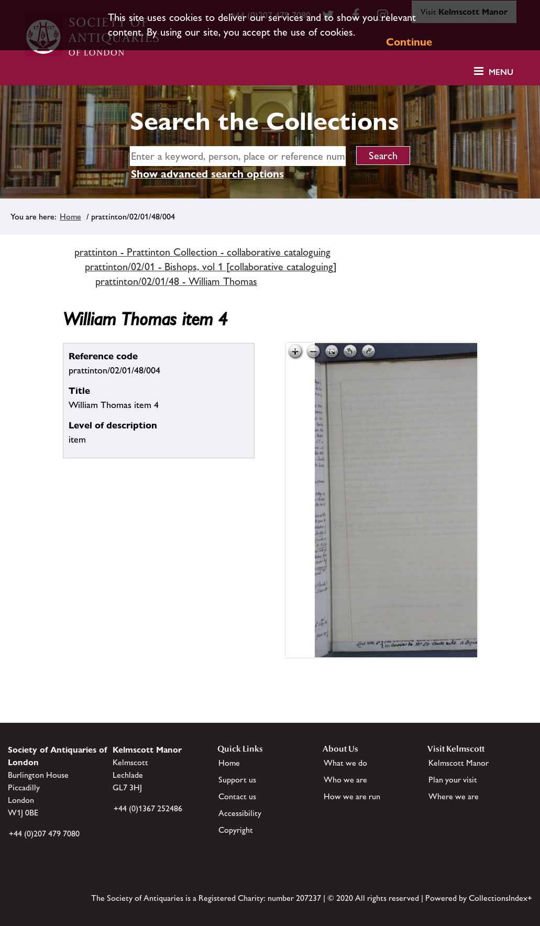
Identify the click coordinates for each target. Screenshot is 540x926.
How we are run (352, 796)
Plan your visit (452, 780)
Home (70, 217)
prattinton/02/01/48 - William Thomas (176, 281)
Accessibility (239, 813)
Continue (409, 42)
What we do (345, 763)
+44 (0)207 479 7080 (44, 834)
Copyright (235, 830)
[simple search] (238, 156)
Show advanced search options (207, 174)
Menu (501, 72)
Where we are (453, 796)
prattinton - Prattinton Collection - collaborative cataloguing (202, 252)
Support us (237, 780)
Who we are (345, 780)
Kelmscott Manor (458, 763)
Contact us (237, 796)
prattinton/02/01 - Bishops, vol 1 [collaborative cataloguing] (211, 266)
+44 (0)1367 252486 (148, 808)
